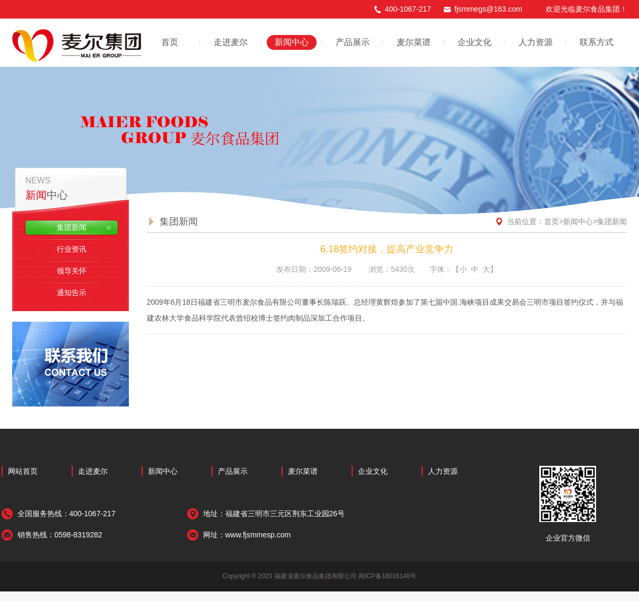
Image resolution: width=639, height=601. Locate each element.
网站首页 (23, 471)
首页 (169, 42)
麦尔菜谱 (414, 42)
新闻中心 (292, 42)
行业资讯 (69, 249)
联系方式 (597, 42)
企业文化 (475, 42)
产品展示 (353, 42)
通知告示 (69, 292)
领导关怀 (69, 271)
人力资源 (536, 42)
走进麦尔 (231, 42)
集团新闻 (69, 227)
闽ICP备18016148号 (387, 576)
